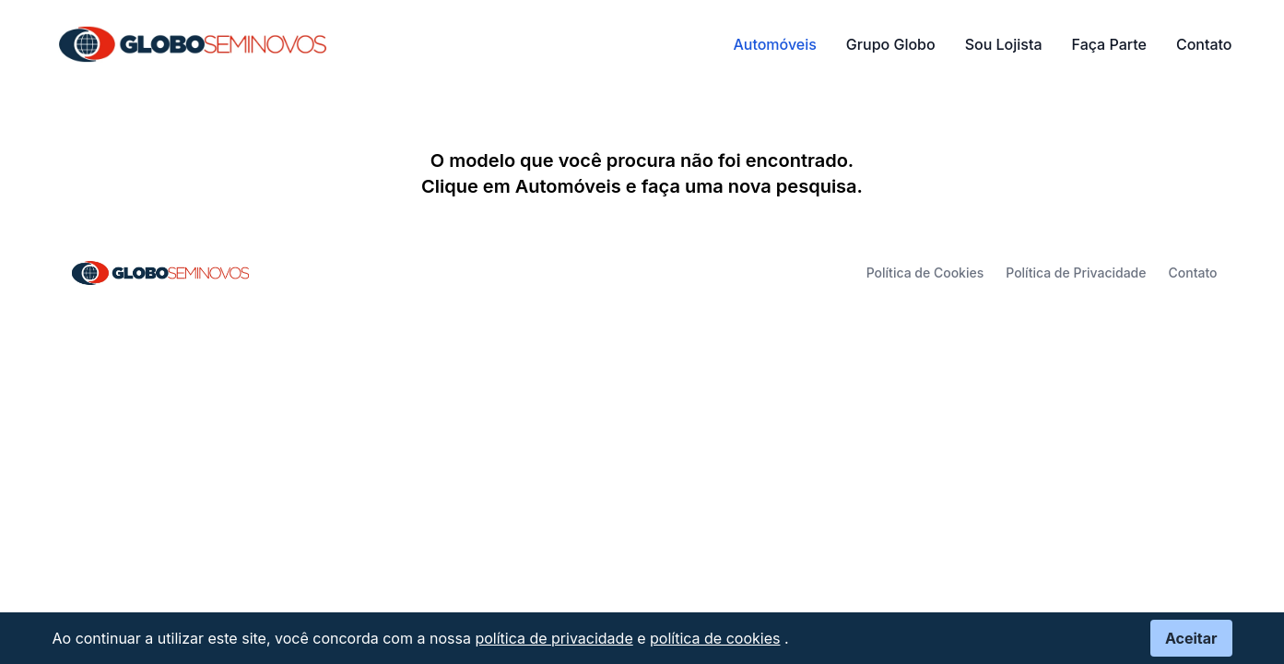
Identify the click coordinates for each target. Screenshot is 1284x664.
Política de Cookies (925, 272)
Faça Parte (1109, 44)
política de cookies (715, 638)
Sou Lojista (1004, 44)
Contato (1204, 44)
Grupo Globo (891, 44)
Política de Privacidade (1076, 272)
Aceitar (1191, 638)
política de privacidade (553, 638)
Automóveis (774, 44)
